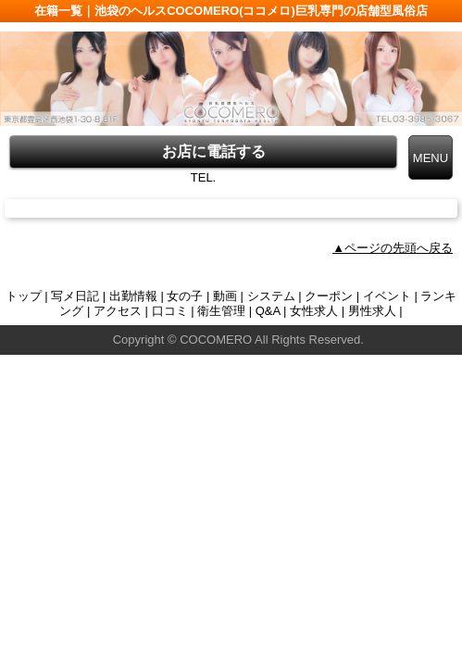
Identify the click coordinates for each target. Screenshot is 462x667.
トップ (24, 296)
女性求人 (314, 311)
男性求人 (372, 311)
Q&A (268, 311)
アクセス (118, 311)
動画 (225, 296)
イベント (387, 296)
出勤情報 (133, 296)
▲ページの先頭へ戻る (392, 248)
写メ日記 (75, 296)
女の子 (185, 296)
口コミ (170, 311)
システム (271, 296)
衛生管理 (221, 311)
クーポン (329, 296)
